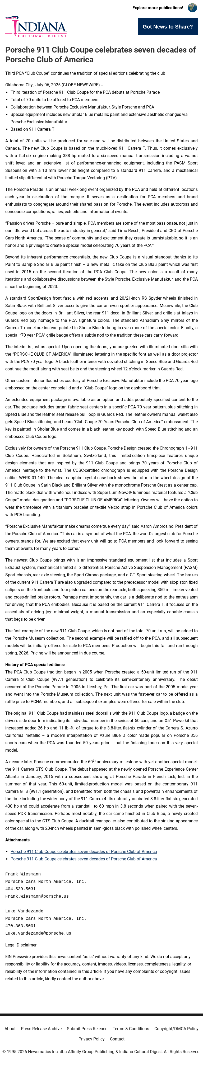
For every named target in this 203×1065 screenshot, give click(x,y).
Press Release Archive (41, 1028)
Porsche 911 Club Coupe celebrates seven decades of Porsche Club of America (84, 851)
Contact (117, 1039)
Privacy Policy (92, 1039)
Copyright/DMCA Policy (176, 1028)
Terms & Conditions (131, 1028)
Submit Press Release (87, 1028)
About (10, 1028)
